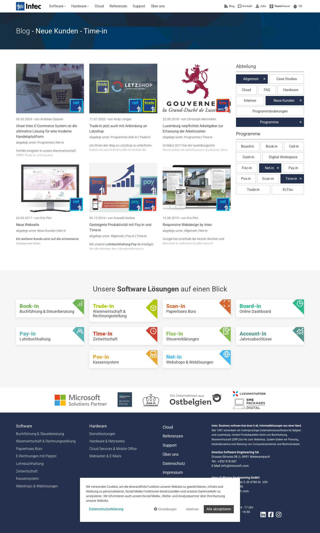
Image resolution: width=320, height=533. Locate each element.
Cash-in (248, 157)
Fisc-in (247, 168)
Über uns (170, 454)
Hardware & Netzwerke (107, 441)
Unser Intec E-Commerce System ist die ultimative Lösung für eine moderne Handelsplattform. (46, 131)
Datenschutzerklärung (106, 509)
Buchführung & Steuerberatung (40, 434)
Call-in (294, 146)
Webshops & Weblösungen (37, 486)
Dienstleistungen (102, 434)
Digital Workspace (283, 157)
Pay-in (130, 236)
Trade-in (144, 137)
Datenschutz (174, 463)
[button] (298, 6)
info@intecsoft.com (235, 466)
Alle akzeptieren (218, 509)
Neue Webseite (27, 225)
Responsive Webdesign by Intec (187, 225)
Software (24, 426)
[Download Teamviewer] (280, 6)
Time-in (207, 137)
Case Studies (286, 79)
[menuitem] (57, 6)
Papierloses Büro (29, 449)
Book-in (272, 146)
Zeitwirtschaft (27, 471)
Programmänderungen (270, 111)
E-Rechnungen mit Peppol (36, 456)
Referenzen (173, 436)
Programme (45, 142)
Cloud (246, 90)
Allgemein (118, 236)
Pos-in (246, 179)
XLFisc (287, 189)
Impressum (173, 472)
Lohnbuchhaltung (30, 464)
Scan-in (268, 179)
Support (170, 445)
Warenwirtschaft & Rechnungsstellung (46, 441)
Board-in (247, 146)
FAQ (267, 90)
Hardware (290, 90)
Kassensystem (27, 478)
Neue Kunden (46, 230)
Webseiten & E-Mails (105, 456)
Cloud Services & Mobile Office (113, 449)
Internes (250, 100)
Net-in (60, 142)
